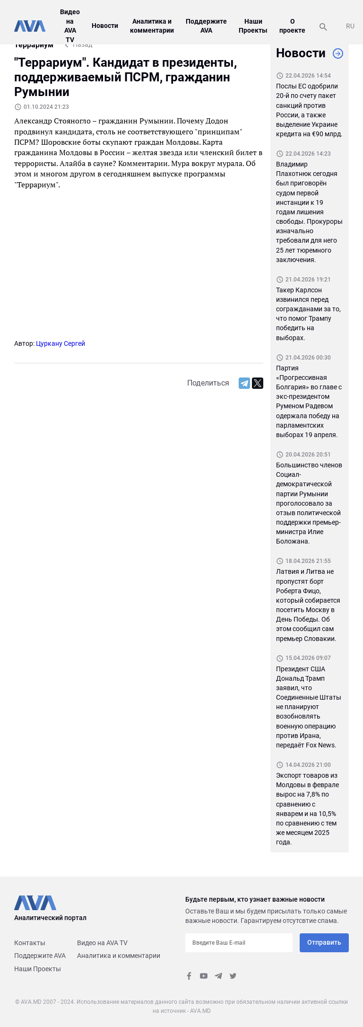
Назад (82, 44)
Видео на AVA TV (102, 943)
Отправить (324, 942)
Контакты (29, 943)
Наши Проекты (37, 969)
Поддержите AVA (40, 955)
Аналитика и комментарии (118, 955)
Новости (105, 25)
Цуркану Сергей (60, 343)
